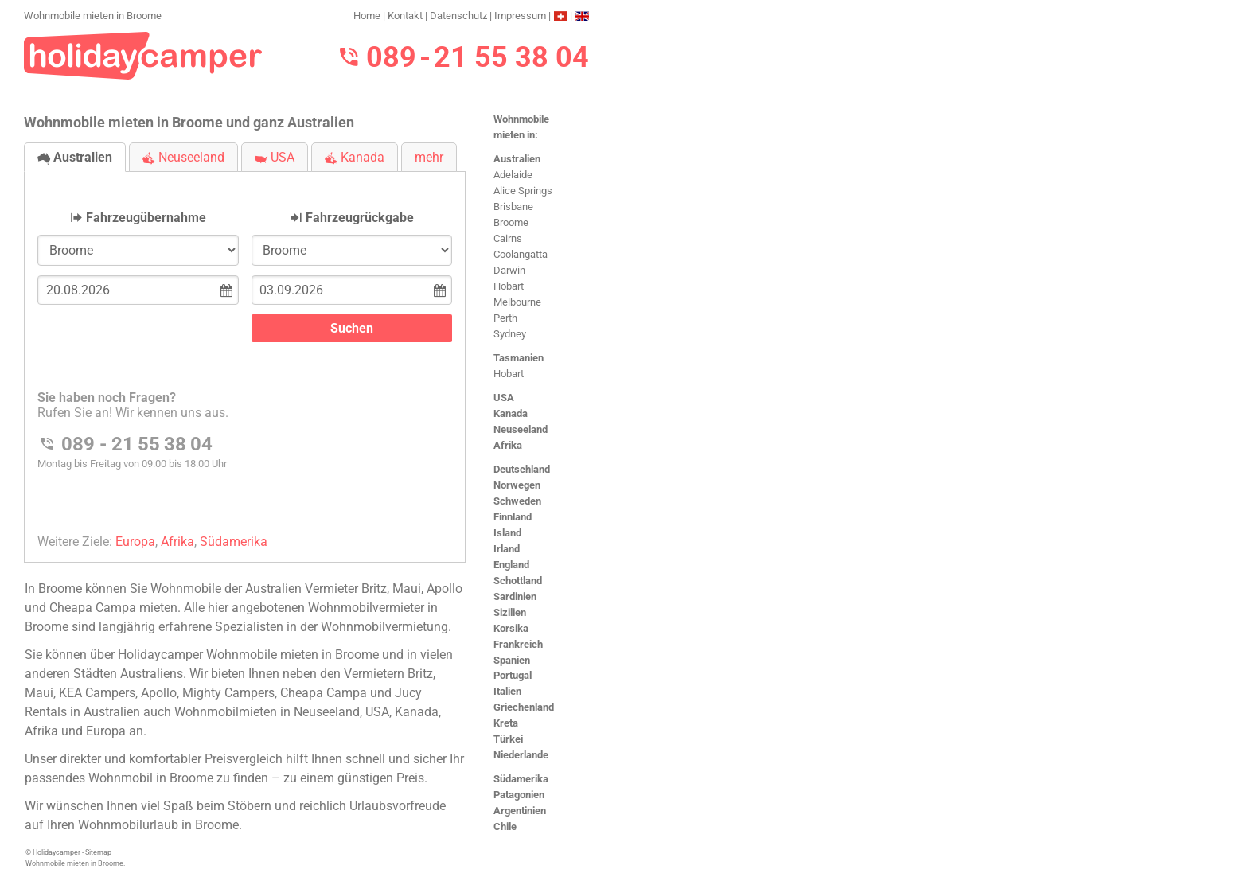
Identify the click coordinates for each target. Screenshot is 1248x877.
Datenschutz (458, 15)
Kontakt (405, 15)
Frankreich (518, 644)
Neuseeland (520, 429)
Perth (505, 318)
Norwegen (516, 485)
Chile (505, 826)
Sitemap (98, 852)
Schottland (517, 581)
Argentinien (519, 811)
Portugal (512, 675)
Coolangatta (520, 254)
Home (366, 15)
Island (507, 533)
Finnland (512, 517)
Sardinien (514, 596)
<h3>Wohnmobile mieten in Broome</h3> (245, 353)
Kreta (505, 723)
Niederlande (520, 755)
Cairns (507, 238)
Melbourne (517, 302)
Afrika (507, 445)
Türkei (508, 739)
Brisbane (513, 206)
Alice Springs (522, 191)
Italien (507, 691)
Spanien (511, 660)
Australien (516, 159)
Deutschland (521, 469)
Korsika (510, 628)
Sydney (509, 334)
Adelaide (512, 175)
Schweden (517, 501)
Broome (510, 222)
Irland (506, 549)
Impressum (520, 15)
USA (503, 397)
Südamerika (520, 779)
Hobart (508, 286)
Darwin (509, 270)
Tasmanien (518, 358)
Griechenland (523, 707)
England (511, 565)
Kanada (510, 413)
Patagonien (518, 795)
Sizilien (509, 612)
